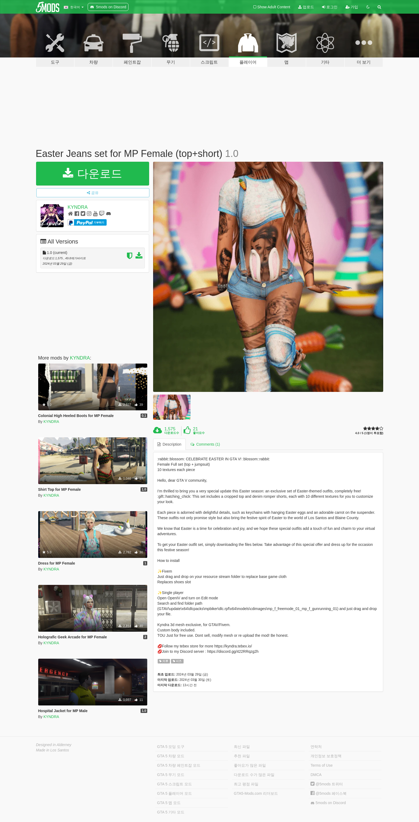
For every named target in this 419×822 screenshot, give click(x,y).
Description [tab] (169, 444)
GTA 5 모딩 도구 (170, 746)
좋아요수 (199, 432)
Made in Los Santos (52, 750)
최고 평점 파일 (246, 784)
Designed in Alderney (54, 745)
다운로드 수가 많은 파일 (254, 775)
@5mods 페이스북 (329, 793)
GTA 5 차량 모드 (170, 756)
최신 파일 (242, 746)
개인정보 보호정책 (326, 756)
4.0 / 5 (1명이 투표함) (369, 433)
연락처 (316, 746)
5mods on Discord (328, 803)
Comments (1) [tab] (205, 444)
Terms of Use (321, 765)
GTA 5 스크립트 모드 (174, 784)
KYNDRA (78, 207)
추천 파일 (242, 756)
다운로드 (92, 173)
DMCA (316, 775)
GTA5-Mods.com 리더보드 (256, 793)
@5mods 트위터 (327, 784)
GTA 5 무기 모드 (170, 775)
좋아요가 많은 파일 (250, 765)
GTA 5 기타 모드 (170, 812)
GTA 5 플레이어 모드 (174, 793)
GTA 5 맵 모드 (169, 803)
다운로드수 (171, 432)
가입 (352, 7)
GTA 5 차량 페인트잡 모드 (178, 765)
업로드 (306, 7)
